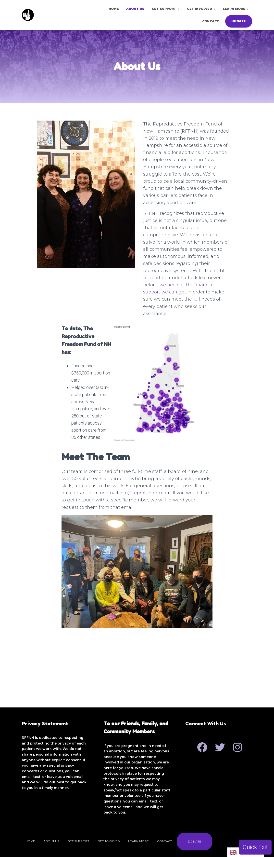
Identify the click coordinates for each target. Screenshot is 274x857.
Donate (238, 21)
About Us (135, 9)
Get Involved (201, 9)
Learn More (236, 9)
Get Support (166, 9)
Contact (210, 21)
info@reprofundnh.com (145, 557)
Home (114, 9)
